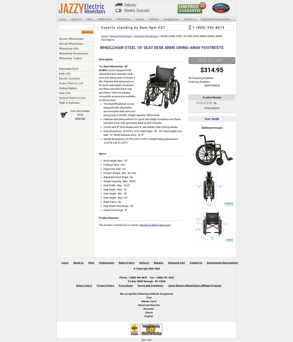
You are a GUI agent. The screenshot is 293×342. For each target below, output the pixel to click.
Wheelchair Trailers (70, 58)
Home (62, 19)
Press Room (126, 285)
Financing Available (199, 81)
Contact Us (190, 19)
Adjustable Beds (68, 68)
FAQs (89, 19)
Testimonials (104, 19)
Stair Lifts (65, 93)
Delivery (130, 5)
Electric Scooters (69, 78)
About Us (76, 19)
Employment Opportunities (215, 19)
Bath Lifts (65, 73)
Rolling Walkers (68, 88)
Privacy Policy (105, 285)
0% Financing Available (201, 78)
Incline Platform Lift (71, 83)
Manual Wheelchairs (71, 43)
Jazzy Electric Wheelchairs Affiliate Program (194, 285)
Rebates (153, 19)
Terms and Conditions (150, 285)
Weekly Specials (136, 10)
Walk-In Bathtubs (69, 102)
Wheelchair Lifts (68, 48)
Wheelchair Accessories (73, 53)
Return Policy (123, 19)
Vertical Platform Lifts (72, 97)
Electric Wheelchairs (71, 38)
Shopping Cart (171, 19)
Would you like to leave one (154, 225)
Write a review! (212, 107)
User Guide (212, 118)
